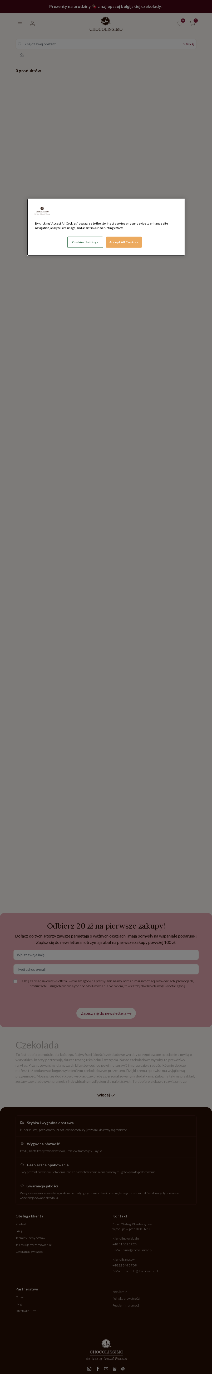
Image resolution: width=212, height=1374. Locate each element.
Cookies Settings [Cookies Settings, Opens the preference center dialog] (85, 242)
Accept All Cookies (123, 242)
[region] (106, 227)
